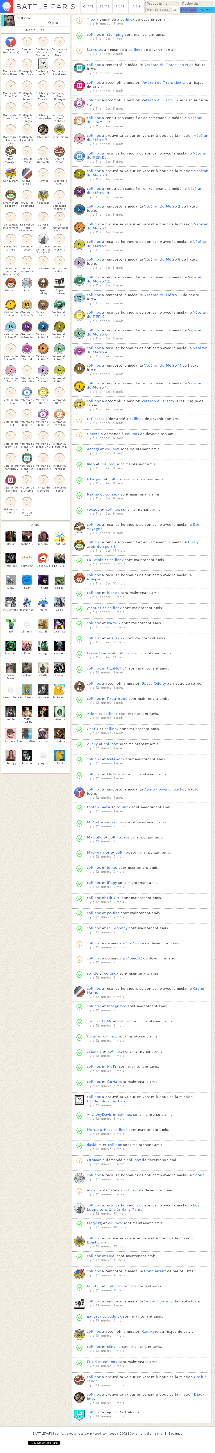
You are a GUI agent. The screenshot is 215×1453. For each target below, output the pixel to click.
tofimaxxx (95, 419)
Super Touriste (158, 1301)
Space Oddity (154, 683)
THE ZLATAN (99, 1021)
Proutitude (117, 698)
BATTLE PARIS (46, 6)
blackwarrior (98, 852)
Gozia (112, 1082)
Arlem (92, 714)
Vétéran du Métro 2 (162, 206)
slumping (115, 34)
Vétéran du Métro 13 (163, 295)
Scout (198, 1175)
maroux (114, 623)
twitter (206, 10)
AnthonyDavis (99, 1114)
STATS (104, 6)
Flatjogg (94, 1223)
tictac (92, 1036)
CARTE (88, 6)
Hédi (111, 1256)
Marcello (95, 837)
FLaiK (92, 1362)
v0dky (92, 744)
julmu (112, 867)
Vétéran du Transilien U (163, 82)
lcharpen (95, 479)
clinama (114, 1347)
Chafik (93, 729)
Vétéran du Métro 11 (162, 365)
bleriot (113, 593)
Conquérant (155, 1271)
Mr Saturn (96, 822)
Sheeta (93, 434)
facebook (188, 10)
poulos (113, 913)
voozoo (93, 509)
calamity (94, 1051)
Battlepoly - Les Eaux (107, 1101)
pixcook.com (99, 1433)
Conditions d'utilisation (147, 1433)
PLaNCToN (117, 668)
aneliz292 (116, 638)
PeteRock (116, 759)
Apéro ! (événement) (162, 789)
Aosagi (93, 449)
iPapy (112, 883)
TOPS (120, 6)
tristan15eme (98, 807)
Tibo (91, 19)
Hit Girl (114, 898)
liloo (91, 464)
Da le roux (116, 774)
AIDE (136, 6)
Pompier (94, 579)
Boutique (175, 1433)
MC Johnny (117, 928)
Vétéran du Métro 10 (161, 401)
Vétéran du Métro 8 (162, 259)
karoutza (95, 50)
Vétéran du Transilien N (166, 65)
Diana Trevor (99, 653)
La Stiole (95, 560)
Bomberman (98, 1242)
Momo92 (134, 958)
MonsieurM (97, 1130)
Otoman (94, 1160)
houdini (93, 1286)
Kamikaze (150, 1331)
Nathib (93, 494)
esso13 (93, 1190)
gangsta (94, 1316)
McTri (112, 1066)
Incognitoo (117, 1006)
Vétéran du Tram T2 (160, 100)
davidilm (94, 1145)
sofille (92, 973)
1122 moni (135, 943)
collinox (24, 18)
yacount (94, 608)
